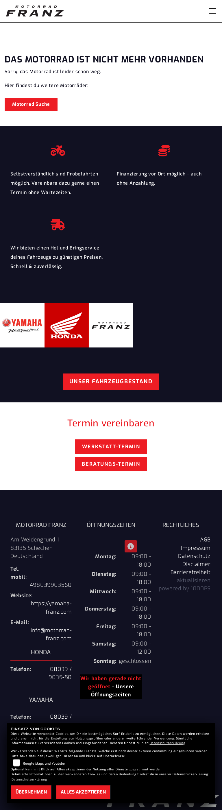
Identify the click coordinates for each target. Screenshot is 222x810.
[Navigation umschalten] (212, 11)
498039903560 (51, 585)
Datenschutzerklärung (167, 743)
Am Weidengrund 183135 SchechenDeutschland (34, 547)
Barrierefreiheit (190, 572)
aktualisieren (193, 580)
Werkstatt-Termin (111, 446)
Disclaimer (196, 564)
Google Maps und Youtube (44, 763)
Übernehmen (31, 792)
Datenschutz (194, 556)
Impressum (195, 548)
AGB (205, 539)
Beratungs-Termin (111, 464)
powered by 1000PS (184, 588)
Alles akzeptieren (83, 792)
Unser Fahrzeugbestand (111, 381)
